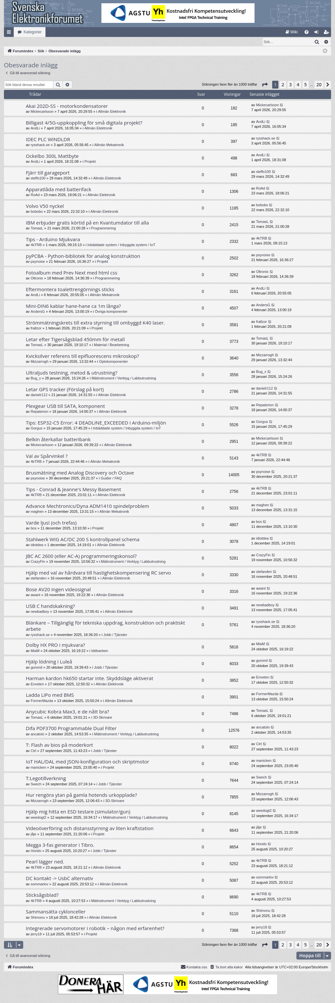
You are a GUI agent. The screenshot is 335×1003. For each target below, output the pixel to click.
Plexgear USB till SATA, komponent (65, 406)
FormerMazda (42, 701)
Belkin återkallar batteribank (58, 439)
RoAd (35, 195)
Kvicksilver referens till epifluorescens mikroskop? (82, 356)
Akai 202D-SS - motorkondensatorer (67, 106)
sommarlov (39, 884)
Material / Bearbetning (111, 345)
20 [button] (319, 85)
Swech (36, 784)
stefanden (38, 578)
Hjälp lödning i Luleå (49, 662)
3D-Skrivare (102, 718)
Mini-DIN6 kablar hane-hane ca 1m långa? (73, 306)
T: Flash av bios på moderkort (59, 745)
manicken (38, 768)
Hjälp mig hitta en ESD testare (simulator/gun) (78, 812)
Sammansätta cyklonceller (56, 912)
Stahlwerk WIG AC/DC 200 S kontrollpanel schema (82, 539)
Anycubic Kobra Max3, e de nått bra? (67, 712)
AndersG (38, 312)
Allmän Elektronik (112, 112)
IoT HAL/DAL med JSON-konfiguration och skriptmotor (87, 762)
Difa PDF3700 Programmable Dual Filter (71, 728)
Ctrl (33, 751)
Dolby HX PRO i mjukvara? (55, 645)
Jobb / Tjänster (115, 635)
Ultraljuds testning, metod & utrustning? (71, 373)
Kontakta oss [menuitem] (194, 967)
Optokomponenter (113, 362)
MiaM (35, 651)
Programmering (103, 228)
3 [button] (290, 85)
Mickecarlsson (42, 112)
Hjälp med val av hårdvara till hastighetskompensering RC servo (98, 573)
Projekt (90, 162)
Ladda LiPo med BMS (50, 695)
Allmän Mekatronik (109, 145)
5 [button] (305, 85)
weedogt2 (38, 818)
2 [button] (283, 85)
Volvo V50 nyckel (45, 206)
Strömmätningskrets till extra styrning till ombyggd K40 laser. (95, 323)
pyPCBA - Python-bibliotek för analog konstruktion (83, 256)
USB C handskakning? (50, 606)
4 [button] (298, 85)
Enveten (37, 684)
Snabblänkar (10, 33)
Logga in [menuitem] (317, 33)
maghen (37, 512)
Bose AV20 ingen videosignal (58, 589)
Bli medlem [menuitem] (327, 33)
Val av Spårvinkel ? (47, 456)
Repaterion (39, 412)
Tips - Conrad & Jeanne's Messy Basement (73, 489)
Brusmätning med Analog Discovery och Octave (80, 473)
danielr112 (39, 395)
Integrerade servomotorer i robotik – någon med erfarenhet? (95, 928)
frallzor (36, 328)
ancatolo (37, 734)
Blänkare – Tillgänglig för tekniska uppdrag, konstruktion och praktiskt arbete (105, 626)
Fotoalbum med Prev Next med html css (71, 273)
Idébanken (99, 651)
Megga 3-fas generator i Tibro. (60, 845)
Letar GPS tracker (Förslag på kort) (65, 389)
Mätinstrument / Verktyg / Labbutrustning (124, 378)
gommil (36, 668)
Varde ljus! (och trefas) (51, 523)
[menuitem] (292, 32)
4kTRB (36, 245)
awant (35, 595)
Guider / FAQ (111, 478)
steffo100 (38, 178)
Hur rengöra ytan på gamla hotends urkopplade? (81, 795)
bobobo (37, 212)
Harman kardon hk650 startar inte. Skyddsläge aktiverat (89, 678)
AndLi (35, 128)
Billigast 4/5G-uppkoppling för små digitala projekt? (84, 123)
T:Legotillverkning (46, 778)
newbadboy (40, 612)
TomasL (37, 228)
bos (34, 528)
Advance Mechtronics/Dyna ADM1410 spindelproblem (87, 506)
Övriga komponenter (111, 312)
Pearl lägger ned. (45, 862)
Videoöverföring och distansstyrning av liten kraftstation (90, 828)
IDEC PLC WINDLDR (48, 139)
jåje (33, 834)
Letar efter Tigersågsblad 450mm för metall (75, 339)
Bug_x (36, 378)
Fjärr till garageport (48, 173)
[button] (265, 85)
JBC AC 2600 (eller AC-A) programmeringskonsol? (81, 556)
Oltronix (37, 278)
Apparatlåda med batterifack (58, 189)
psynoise (38, 262)
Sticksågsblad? (42, 895)
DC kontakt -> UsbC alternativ (59, 878)
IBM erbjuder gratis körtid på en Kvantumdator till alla (87, 223)
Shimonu (38, 918)
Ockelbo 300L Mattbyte (52, 156)
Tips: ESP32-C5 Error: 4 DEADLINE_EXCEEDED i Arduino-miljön (96, 423)
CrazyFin (38, 562)
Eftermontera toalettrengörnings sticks (70, 289)
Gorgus (37, 428)
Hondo (36, 851)
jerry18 (36, 934)
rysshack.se (40, 145)
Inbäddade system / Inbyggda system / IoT (121, 245)
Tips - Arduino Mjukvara (53, 239)
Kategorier (33, 32)
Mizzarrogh (39, 362)
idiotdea (37, 545)
